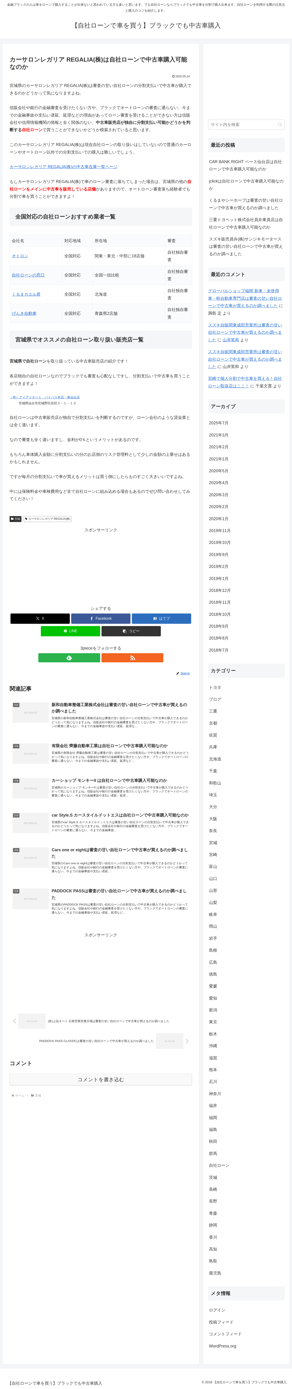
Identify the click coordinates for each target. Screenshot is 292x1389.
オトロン (20, 256)
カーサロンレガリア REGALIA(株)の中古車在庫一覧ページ (63, 166)
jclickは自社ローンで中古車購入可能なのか (246, 185)
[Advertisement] (101, 566)
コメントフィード (225, 1334)
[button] (131, 631)
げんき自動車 (24, 313)
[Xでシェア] (40, 619)
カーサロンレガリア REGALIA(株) (47, 518)
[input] (246, 125)
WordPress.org (222, 1346)
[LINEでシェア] (70, 631)
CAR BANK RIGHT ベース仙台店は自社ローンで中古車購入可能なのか (245, 165)
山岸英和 (231, 340)
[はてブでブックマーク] (161, 619)
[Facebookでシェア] (100, 619)
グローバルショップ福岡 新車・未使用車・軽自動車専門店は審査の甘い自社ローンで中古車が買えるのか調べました (245, 298)
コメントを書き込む (101, 1088)
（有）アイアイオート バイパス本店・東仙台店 (45, 397)
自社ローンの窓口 (28, 275)
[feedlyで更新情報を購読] (95, 657)
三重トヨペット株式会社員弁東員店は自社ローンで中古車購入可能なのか (246, 223)
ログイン (217, 1310)
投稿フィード (221, 1322)
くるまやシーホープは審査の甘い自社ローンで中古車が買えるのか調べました (246, 204)
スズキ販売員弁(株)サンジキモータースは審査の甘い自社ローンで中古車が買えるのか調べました (246, 246)
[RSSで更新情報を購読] (106, 657)
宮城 (15, 518)
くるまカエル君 (26, 294)
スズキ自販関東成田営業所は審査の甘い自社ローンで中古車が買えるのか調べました (245, 332)
